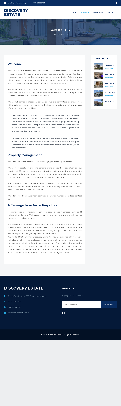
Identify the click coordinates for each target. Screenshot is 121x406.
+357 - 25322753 (14, 302)
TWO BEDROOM (110, 74)
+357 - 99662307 (15, 307)
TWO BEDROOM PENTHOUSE (110, 83)
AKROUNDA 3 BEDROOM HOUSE (110, 65)
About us (85, 13)
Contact (111, 13)
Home (75, 13)
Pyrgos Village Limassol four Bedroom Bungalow (110, 101)
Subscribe (109, 304)
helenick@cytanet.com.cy (15, 3)
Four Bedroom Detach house (110, 92)
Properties (98, 13)
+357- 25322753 (38, 3)
